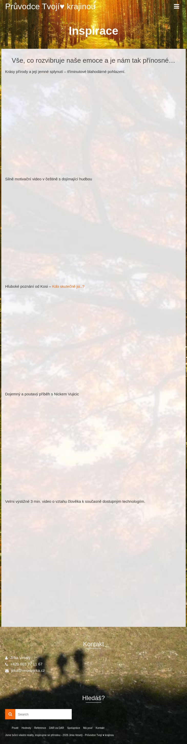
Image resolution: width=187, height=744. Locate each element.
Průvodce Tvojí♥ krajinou (50, 6)
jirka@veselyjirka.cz (25, 670)
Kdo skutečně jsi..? (68, 286)
